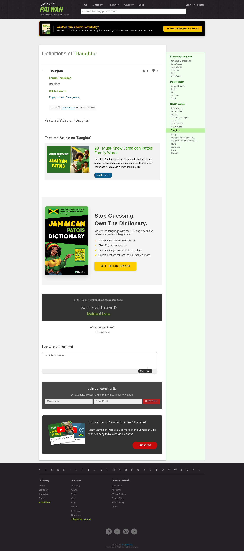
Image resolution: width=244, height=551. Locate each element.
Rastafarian (176, 76)
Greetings (175, 70)
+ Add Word (45, 502)
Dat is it (174, 120)
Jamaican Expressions (181, 61)
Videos (74, 506)
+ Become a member (81, 519)
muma (61, 97)
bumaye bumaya (178, 86)
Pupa (52, 97)
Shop (141, 4)
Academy (129, 4)
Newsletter (76, 515)
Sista (69, 97)
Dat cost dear (177, 111)
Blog (73, 502)
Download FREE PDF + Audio (182, 29)
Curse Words (176, 64)
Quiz (73, 498)
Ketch (173, 89)
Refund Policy (118, 502)
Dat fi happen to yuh (179, 117)
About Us (116, 490)
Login (188, 4)
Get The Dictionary (115, 266)
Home (84, 4)
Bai (172, 92)
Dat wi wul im (176, 127)
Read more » (103, 175)
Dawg (173, 134)
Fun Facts (75, 511)
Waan (173, 98)
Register (200, 4)
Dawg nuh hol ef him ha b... (183, 138)
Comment (145, 371)
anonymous (68, 107)
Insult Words (176, 67)
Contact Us (117, 485)
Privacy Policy (118, 498)
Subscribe (151, 401)
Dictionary (97, 4)
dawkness (175, 147)
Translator (113, 4)
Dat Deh (174, 114)
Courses (74, 490)
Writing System (119, 494)
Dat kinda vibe (177, 123)
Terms (114, 506)
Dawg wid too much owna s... (184, 141)
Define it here (98, 313)
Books (41, 498)
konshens (175, 95)
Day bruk (174, 153)
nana (76, 97)
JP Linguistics (127, 545)
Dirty (173, 73)
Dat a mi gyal (176, 108)
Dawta (173, 150)
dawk (173, 144)
